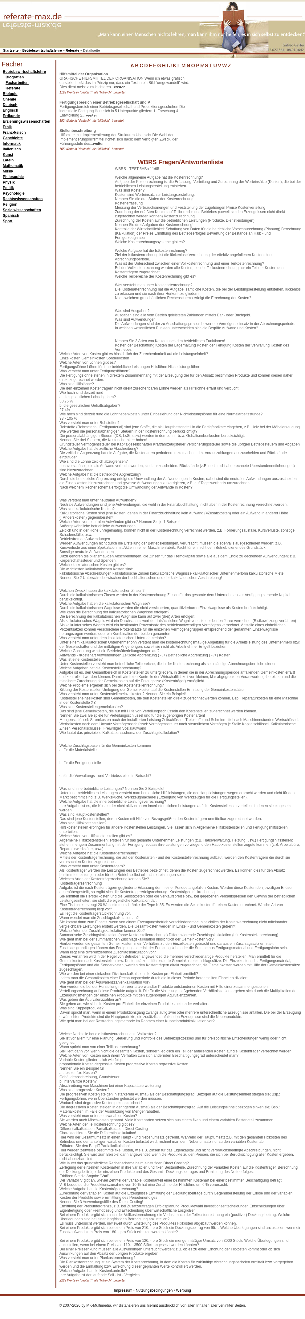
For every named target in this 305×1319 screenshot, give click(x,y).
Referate (72, 50)
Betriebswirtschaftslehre (42, 50)
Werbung (183, 1290)
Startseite (10, 50)
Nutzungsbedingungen (154, 1290)
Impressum (123, 1290)
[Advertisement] (240, 110)
